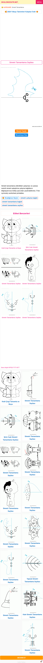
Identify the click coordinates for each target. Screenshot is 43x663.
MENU (39, 2)
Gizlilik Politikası (21, 662)
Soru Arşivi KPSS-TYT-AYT (10, 367)
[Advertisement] (21, 36)
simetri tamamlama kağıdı (12, 202)
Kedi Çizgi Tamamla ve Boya (11, 248)
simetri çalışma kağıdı (29, 198)
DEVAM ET (21, 658)
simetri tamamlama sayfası (12, 205)
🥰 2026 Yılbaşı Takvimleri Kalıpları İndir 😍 (21, 12)
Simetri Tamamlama (18, 7)
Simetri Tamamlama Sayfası (11, 283)
